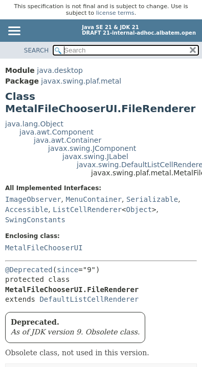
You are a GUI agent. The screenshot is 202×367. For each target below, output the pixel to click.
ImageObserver (33, 199)
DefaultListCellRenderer (89, 299)
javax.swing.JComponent (92, 148)
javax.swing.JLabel (95, 156)
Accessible (26, 209)
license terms (115, 13)
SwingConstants (35, 220)
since (67, 270)
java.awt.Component (56, 132)
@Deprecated (29, 270)
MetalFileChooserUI (44, 248)
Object (139, 209)
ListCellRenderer (87, 209)
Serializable (152, 199)
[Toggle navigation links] (14, 31)
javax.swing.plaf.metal (81, 81)
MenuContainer (93, 199)
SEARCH (36, 50)
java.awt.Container (67, 140)
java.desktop (60, 70)
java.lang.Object (34, 124)
